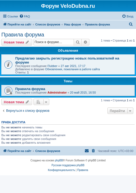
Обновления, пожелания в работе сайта (72, 69)
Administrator (57, 92)
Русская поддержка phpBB (67, 165)
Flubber (52, 66)
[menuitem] (24, 16)
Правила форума (22, 35)
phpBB (59, 160)
